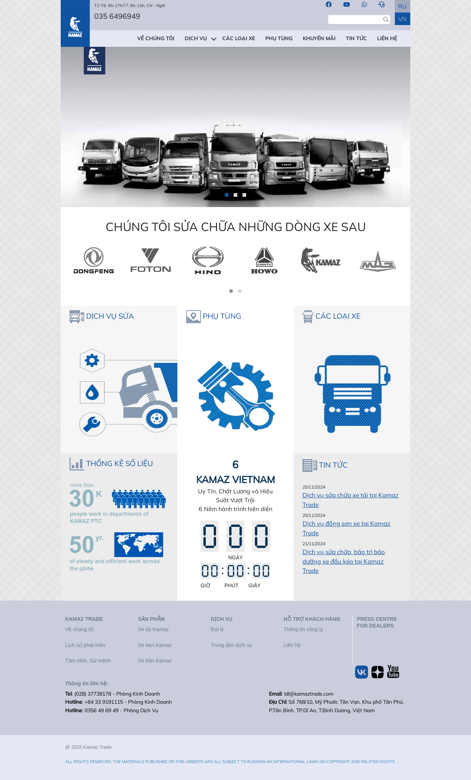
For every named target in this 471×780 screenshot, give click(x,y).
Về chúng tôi (79, 629)
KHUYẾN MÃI (319, 38)
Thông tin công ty (303, 629)
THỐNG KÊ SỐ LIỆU (119, 463)
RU (402, 6)
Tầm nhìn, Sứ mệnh (88, 661)
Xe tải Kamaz (153, 629)
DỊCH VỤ (196, 38)
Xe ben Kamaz (155, 645)
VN (402, 18)
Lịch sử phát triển (85, 645)
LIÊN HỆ (387, 38)
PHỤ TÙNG (279, 38)
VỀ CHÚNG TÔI (155, 38)
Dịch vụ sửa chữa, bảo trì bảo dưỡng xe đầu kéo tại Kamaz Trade (343, 561)
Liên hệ (292, 645)
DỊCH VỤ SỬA (110, 316)
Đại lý (217, 629)
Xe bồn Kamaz (155, 661)
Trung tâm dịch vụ (232, 645)
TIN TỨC (356, 38)
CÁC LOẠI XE (238, 38)
